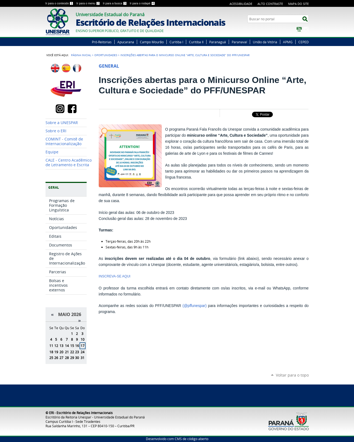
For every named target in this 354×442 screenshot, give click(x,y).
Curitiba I (176, 42)
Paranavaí (239, 42)
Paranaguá (217, 42)
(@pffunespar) (195, 306)
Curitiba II (196, 42)
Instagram (306, 29)
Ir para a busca (115, 3)
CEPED (303, 42)
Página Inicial (81, 55)
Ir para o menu (89, 3)
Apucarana (125, 42)
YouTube (299, 29)
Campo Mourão (152, 42)
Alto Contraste (270, 4)
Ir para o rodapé (142, 3)
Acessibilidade (241, 4)
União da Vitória (265, 42)
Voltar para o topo (292, 375)
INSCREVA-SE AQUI (115, 276)
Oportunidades (105, 55)
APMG (288, 42)
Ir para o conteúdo (60, 3)
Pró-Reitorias (102, 42)
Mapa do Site (298, 4)
